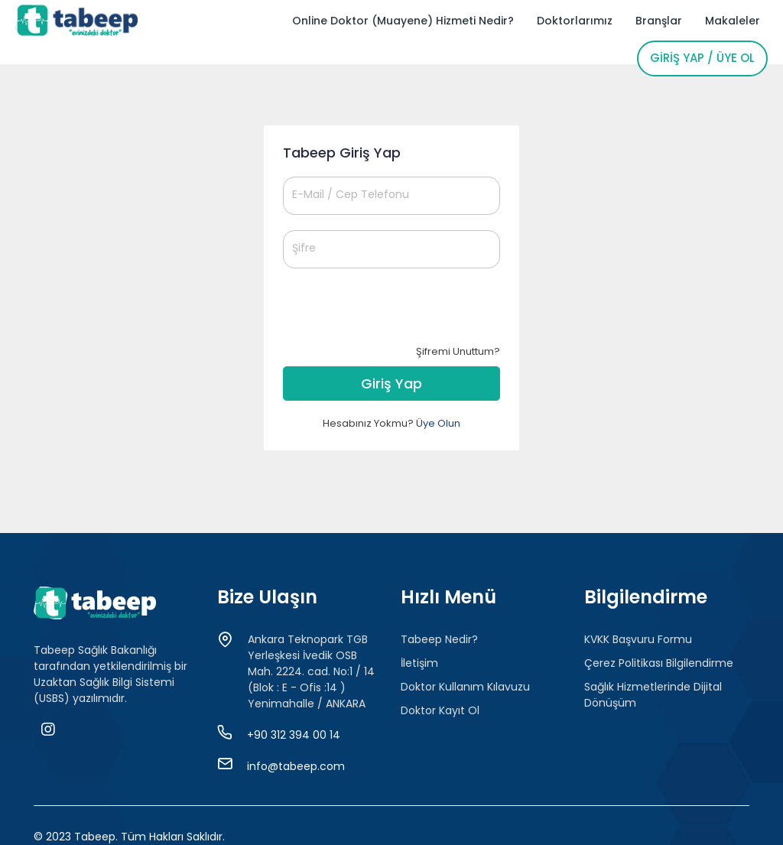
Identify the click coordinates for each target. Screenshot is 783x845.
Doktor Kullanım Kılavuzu (465, 686)
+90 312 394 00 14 (293, 735)
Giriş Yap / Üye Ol (702, 58)
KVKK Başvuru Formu (638, 639)
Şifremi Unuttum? (458, 351)
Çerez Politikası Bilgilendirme (658, 663)
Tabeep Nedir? (439, 639)
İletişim (419, 663)
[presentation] (399, 313)
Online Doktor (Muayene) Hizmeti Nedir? (403, 20)
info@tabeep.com (296, 766)
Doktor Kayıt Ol (440, 710)
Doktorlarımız (574, 20)
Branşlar (658, 20)
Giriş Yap (391, 383)
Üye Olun (438, 423)
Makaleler (732, 20)
